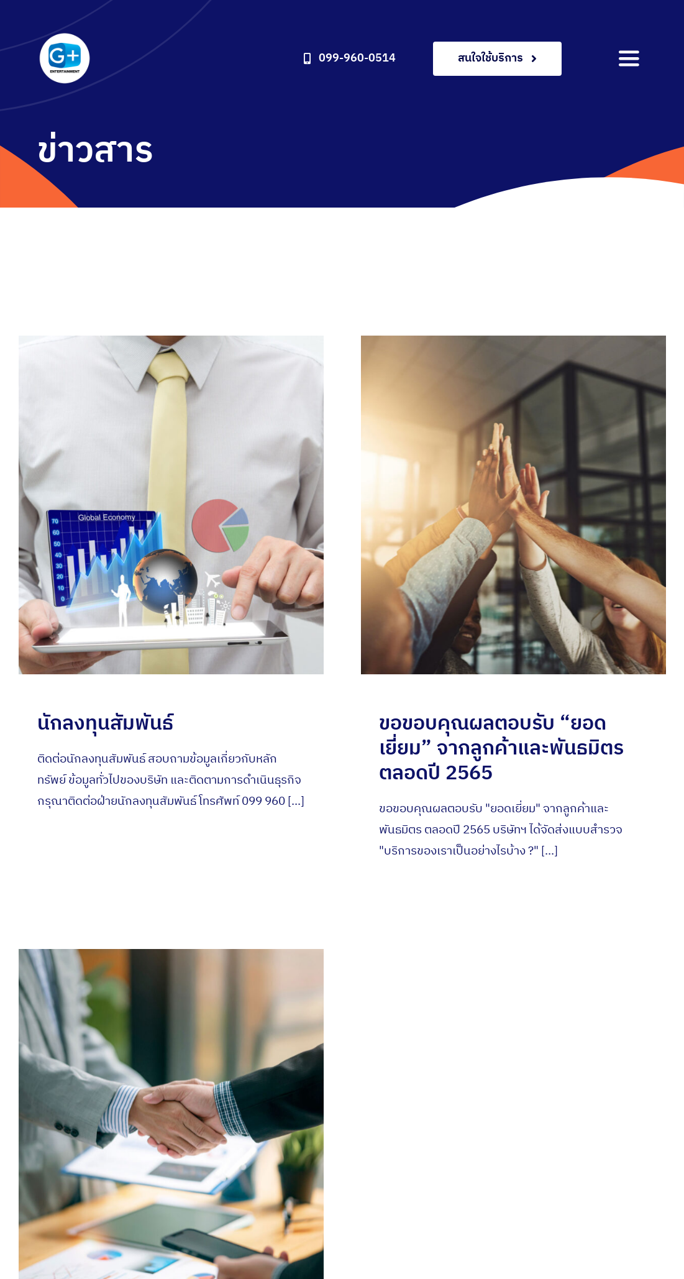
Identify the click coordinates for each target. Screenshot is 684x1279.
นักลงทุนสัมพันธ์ (105, 723)
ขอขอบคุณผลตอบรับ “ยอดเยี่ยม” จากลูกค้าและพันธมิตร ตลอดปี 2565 (495, 748)
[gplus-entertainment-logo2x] (64, 37)
